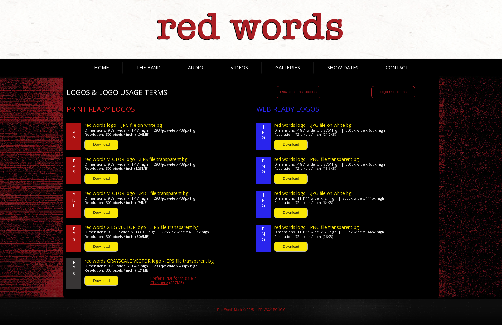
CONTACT (397, 67)
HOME (101, 67)
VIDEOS (239, 67)
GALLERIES (287, 67)
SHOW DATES (342, 67)
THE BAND (148, 67)
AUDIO (195, 67)
